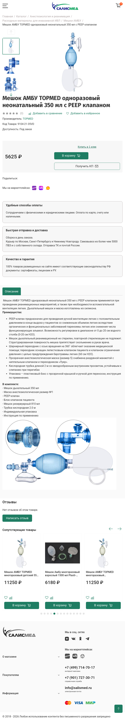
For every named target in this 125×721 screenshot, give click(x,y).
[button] (11, 32)
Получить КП (87, 166)
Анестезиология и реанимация (50, 16)
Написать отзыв (17, 518)
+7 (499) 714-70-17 (80, 668)
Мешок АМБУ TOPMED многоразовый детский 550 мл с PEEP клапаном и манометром (21, 573)
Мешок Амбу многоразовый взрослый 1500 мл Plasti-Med (62, 573)
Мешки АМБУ (72, 20)
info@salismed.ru (78, 688)
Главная (7, 16)
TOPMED (28, 118)
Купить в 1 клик (87, 146)
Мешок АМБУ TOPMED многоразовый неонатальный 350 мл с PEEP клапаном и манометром (100, 573)
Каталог (21, 16)
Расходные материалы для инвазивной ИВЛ (31, 20)
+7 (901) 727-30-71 (80, 678)
